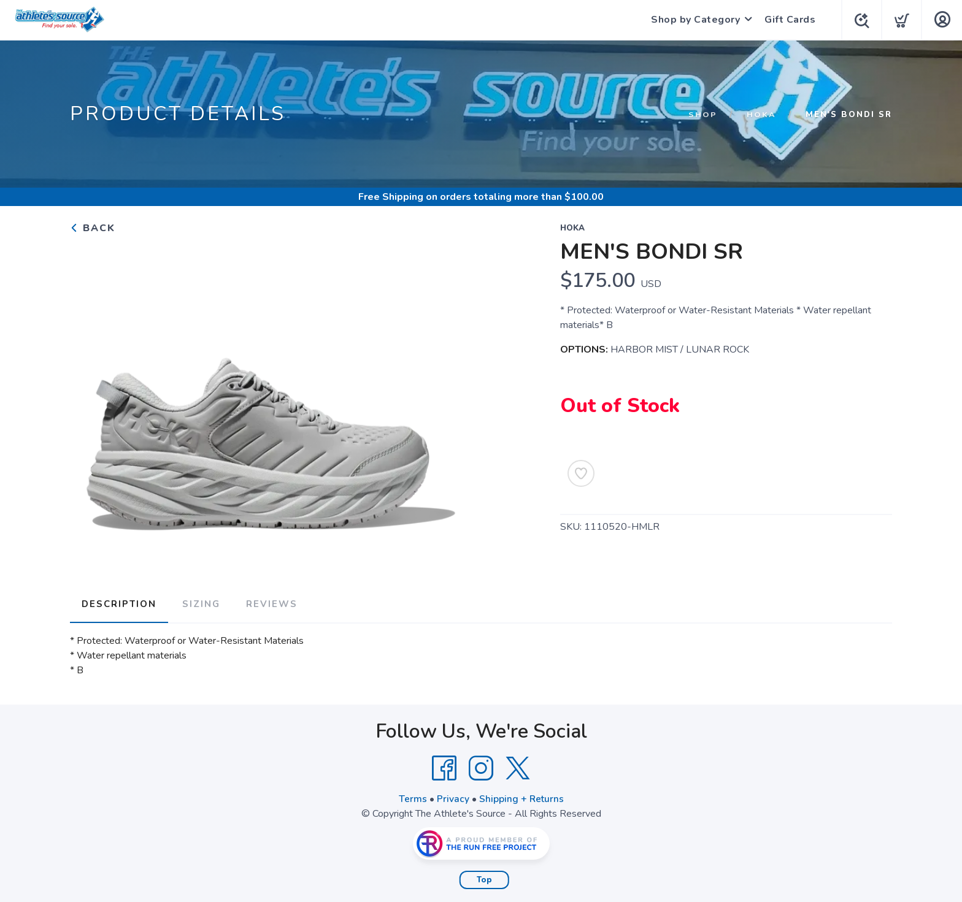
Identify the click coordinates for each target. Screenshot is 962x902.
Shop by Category (692, 19)
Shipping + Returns (521, 797)
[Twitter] (517, 766)
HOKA (761, 114)
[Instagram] (481, 766)
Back (92, 228)
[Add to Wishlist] (581, 473)
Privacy (452, 797)
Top (484, 878)
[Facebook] (444, 766)
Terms (412, 797)
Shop (702, 114)
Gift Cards (787, 19)
